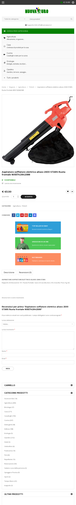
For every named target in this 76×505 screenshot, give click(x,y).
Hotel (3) (7, 442)
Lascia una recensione (13, 183)
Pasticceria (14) (9, 451)
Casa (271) (8, 411)
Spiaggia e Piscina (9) (11, 472)
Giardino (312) (9, 438)
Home (4, 87)
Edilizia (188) (8, 429)
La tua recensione (8, 330)
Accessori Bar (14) (10, 398)
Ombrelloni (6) (9, 446)
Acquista (28, 197)
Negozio (12, 87)
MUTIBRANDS (37, 257)
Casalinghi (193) (10, 416)
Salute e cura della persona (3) (15, 468)
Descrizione (9, 272)
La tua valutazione (8, 320)
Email (4, 359)
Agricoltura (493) (10, 403)
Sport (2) (7, 477)
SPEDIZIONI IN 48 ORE (40, 242)
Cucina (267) (8, 420)
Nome (4, 351)
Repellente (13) (9, 459)
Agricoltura (22, 87)
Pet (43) (7, 455)
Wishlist (68, 191)
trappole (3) (8, 485)
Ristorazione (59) (10, 464)
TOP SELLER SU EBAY (40, 226)
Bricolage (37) (9, 407)
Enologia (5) (8, 433)
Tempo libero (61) (10, 481)
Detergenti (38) (9, 425)
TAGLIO (31, 87)
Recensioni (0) (25, 272)
